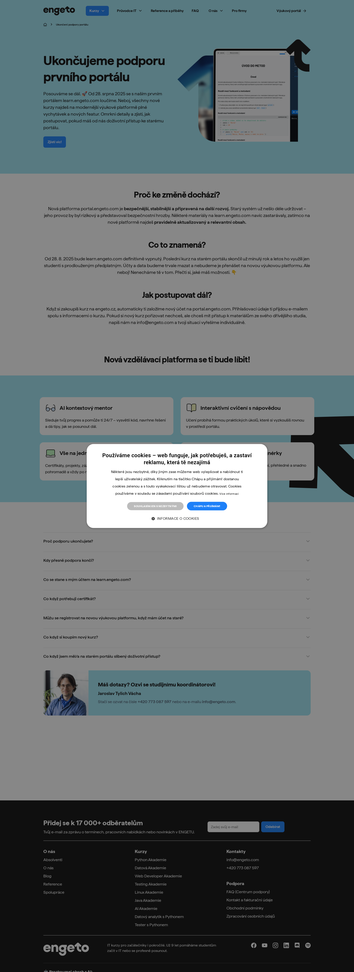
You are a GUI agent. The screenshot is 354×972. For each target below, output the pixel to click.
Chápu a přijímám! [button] (207, 506)
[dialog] (177, 486)
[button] (177, 518)
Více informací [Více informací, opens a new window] (229, 493)
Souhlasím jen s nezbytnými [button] (155, 506)
